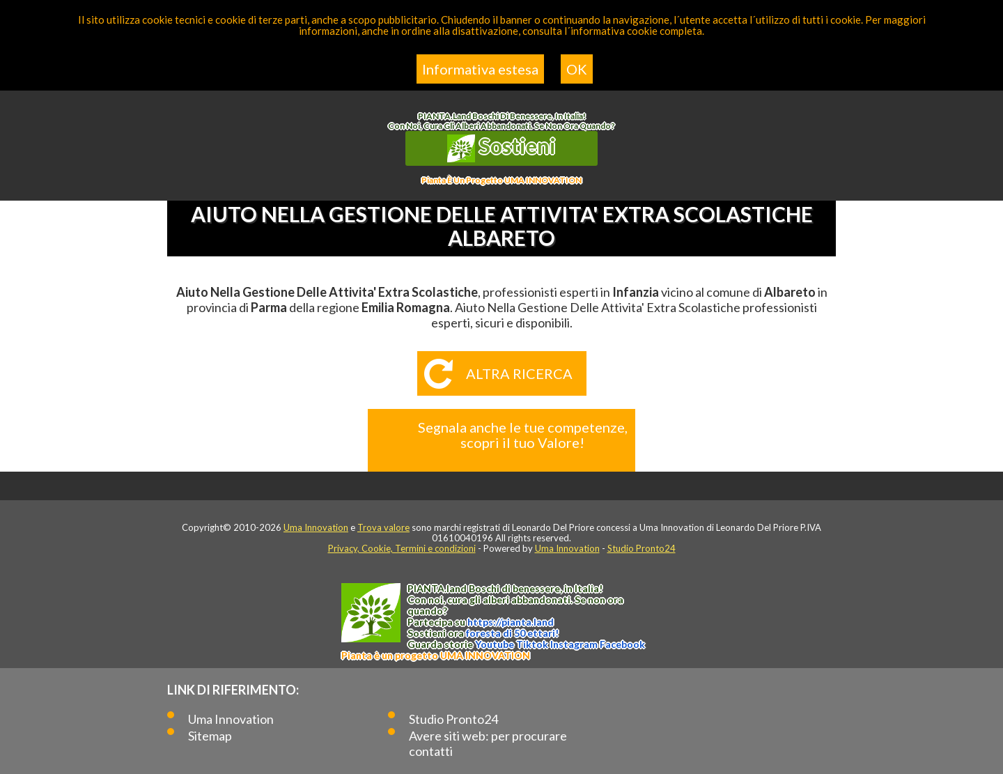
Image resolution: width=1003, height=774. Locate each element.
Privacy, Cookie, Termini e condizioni (402, 548)
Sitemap (210, 735)
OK (576, 69)
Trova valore (383, 527)
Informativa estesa (480, 69)
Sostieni (501, 147)
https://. (510, 622)
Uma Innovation (315, 527)
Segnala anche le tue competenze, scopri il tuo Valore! (523, 435)
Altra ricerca (519, 373)
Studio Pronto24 (641, 548)
